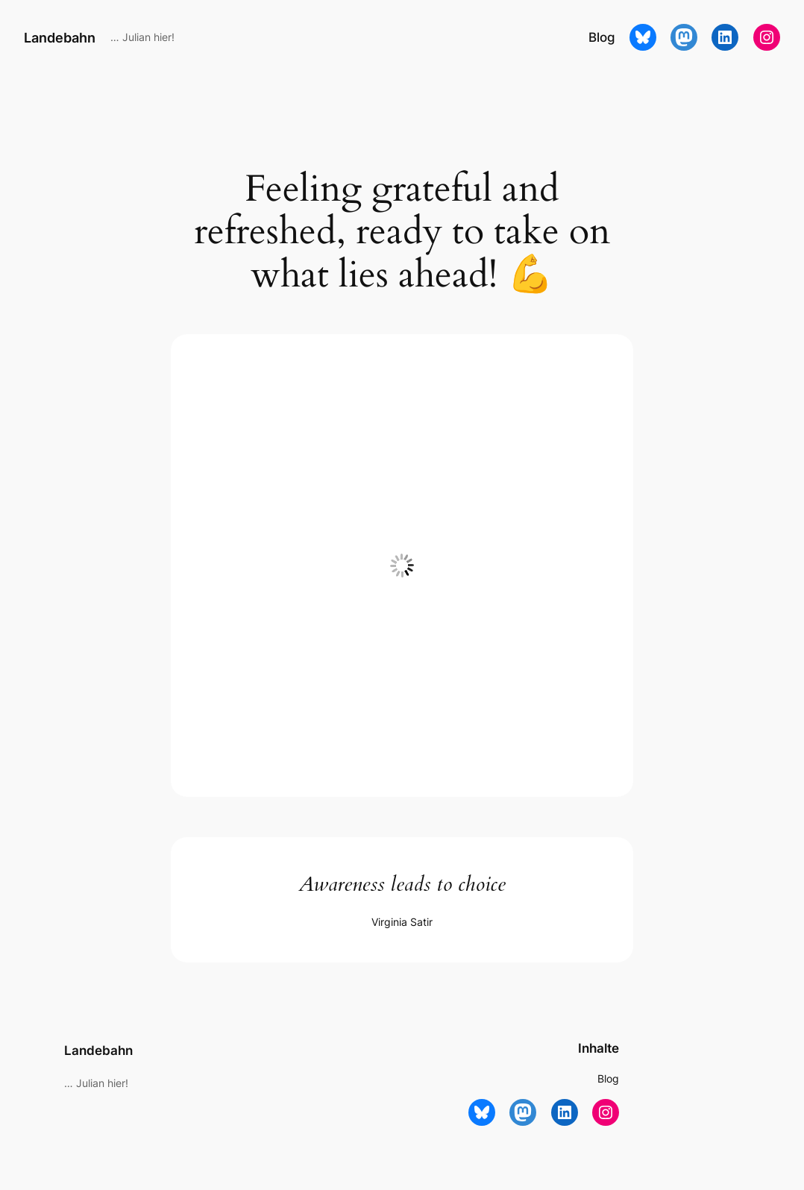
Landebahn (59, 37)
